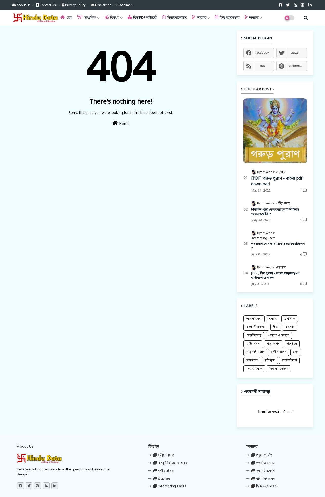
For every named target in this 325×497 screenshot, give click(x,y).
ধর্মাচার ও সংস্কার (278, 336)
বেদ (295, 352)
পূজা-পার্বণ (273, 344)
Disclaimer (101, 5)
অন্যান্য (199, 17)
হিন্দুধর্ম (112, 17)
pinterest (295, 66)
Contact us (46, 5)
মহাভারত (252, 361)
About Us (21, 5)
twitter (295, 53)
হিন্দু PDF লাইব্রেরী (142, 17)
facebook (262, 53)
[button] (306, 18)
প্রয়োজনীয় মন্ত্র (255, 352)
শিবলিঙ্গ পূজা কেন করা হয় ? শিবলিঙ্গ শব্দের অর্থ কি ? (275, 212)
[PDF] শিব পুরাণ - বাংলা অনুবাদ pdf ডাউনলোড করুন (275, 275)
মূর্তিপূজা (270, 361)
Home (120, 124)
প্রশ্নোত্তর (292, 344)
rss (262, 66)
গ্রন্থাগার (290, 327)
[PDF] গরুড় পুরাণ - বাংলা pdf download (276, 181)
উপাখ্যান (289, 319)
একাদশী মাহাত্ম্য (256, 327)
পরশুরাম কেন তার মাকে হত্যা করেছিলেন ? (278, 246)
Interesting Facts (169, 486)
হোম (66, 17)
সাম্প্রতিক (86, 17)
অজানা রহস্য (254, 319)
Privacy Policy (74, 5)
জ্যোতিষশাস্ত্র (253, 336)
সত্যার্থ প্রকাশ (254, 369)
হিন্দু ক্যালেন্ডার (174, 17)
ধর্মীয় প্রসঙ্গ (253, 344)
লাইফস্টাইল (289, 361)
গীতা (276, 327)
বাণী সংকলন (278, 352)
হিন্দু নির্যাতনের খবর (170, 463)
